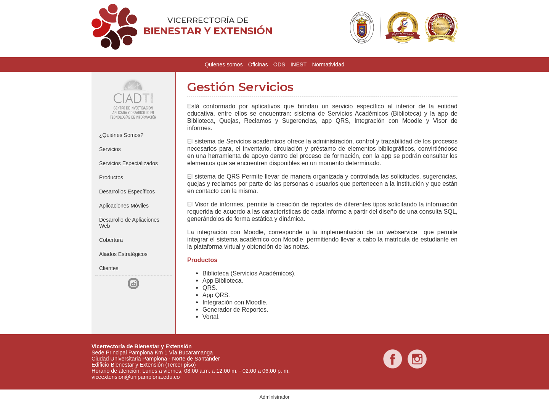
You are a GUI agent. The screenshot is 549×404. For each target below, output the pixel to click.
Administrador (275, 397)
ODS (279, 64)
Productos (111, 177)
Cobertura (111, 240)
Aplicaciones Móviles (124, 206)
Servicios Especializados (128, 163)
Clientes (109, 268)
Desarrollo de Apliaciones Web (129, 223)
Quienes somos (224, 64)
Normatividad (328, 64)
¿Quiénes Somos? (121, 135)
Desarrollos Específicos (127, 191)
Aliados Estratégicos (123, 254)
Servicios (110, 149)
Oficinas (258, 64)
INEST (299, 64)
